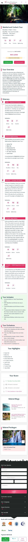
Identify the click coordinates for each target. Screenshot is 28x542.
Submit (14, 491)
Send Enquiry (19, 62)
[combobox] (4, 477)
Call (14, 538)
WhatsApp (8, 62)
